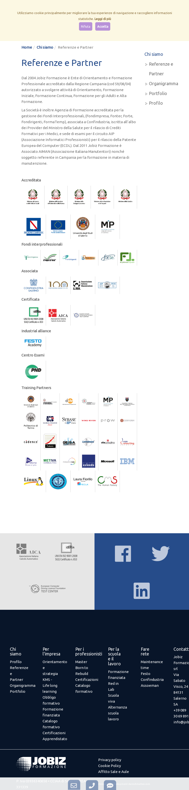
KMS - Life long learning (50, 685)
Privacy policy (109, 760)
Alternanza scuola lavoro (117, 713)
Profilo (156, 102)
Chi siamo (45, 47)
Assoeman (150, 685)
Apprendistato (55, 739)
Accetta (102, 26)
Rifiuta (85, 26)
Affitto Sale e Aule (113, 772)
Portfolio (158, 93)
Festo (145, 674)
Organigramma (163, 83)
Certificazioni (54, 733)
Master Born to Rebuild (81, 668)
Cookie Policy (109, 766)
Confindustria (152, 679)
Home (26, 47)
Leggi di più (102, 18)
